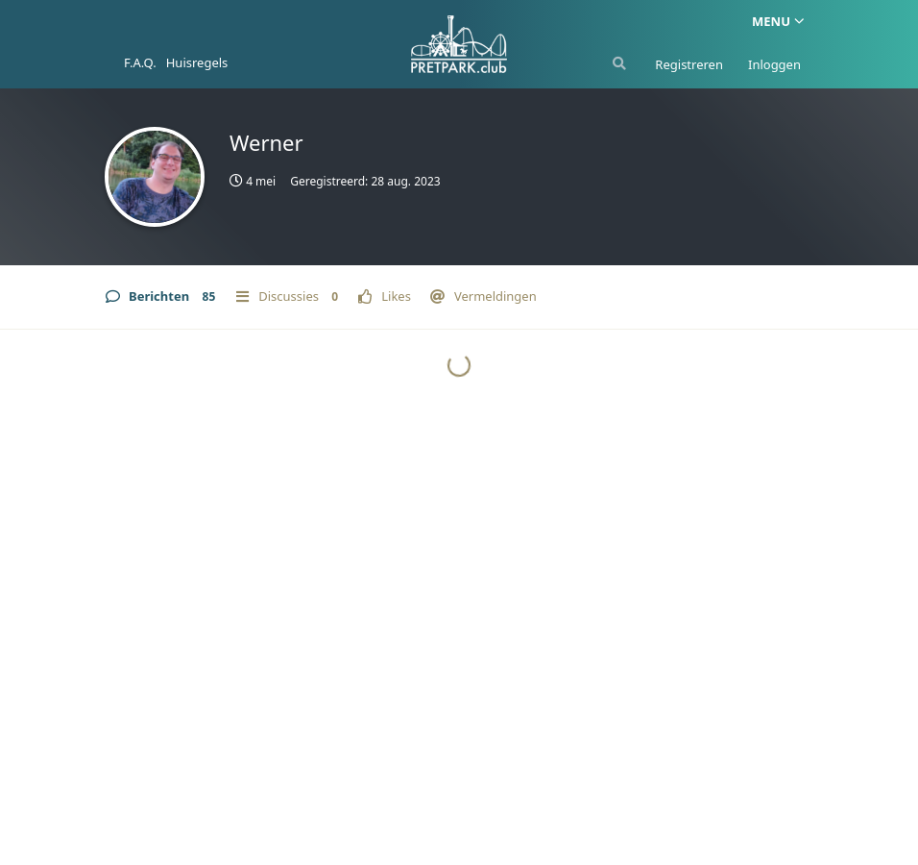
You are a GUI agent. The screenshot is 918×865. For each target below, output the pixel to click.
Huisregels (197, 62)
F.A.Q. (140, 62)
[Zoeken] (617, 63)
